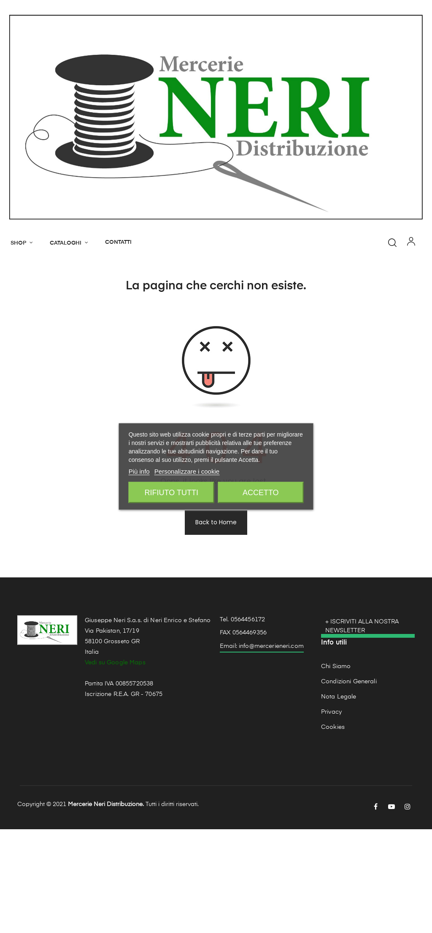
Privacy (331, 816)
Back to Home (216, 626)
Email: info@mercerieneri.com (262, 750)
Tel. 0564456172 (242, 723)
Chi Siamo (336, 770)
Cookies (333, 831)
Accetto (261, 492)
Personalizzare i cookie (186, 471)
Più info (139, 471)
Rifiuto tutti (171, 492)
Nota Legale (338, 801)
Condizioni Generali (349, 785)
